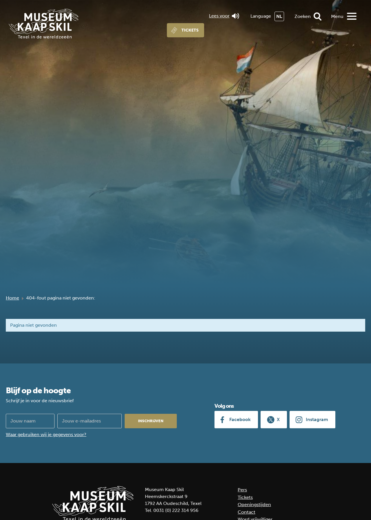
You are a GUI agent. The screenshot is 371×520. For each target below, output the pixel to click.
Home (12, 298)
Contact (246, 512)
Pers (242, 490)
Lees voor (224, 16)
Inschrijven (150, 421)
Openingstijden (254, 504)
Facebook (240, 419)
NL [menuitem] (279, 16)
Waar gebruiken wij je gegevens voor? (46, 434)
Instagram (317, 419)
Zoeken (302, 16)
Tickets (190, 30)
